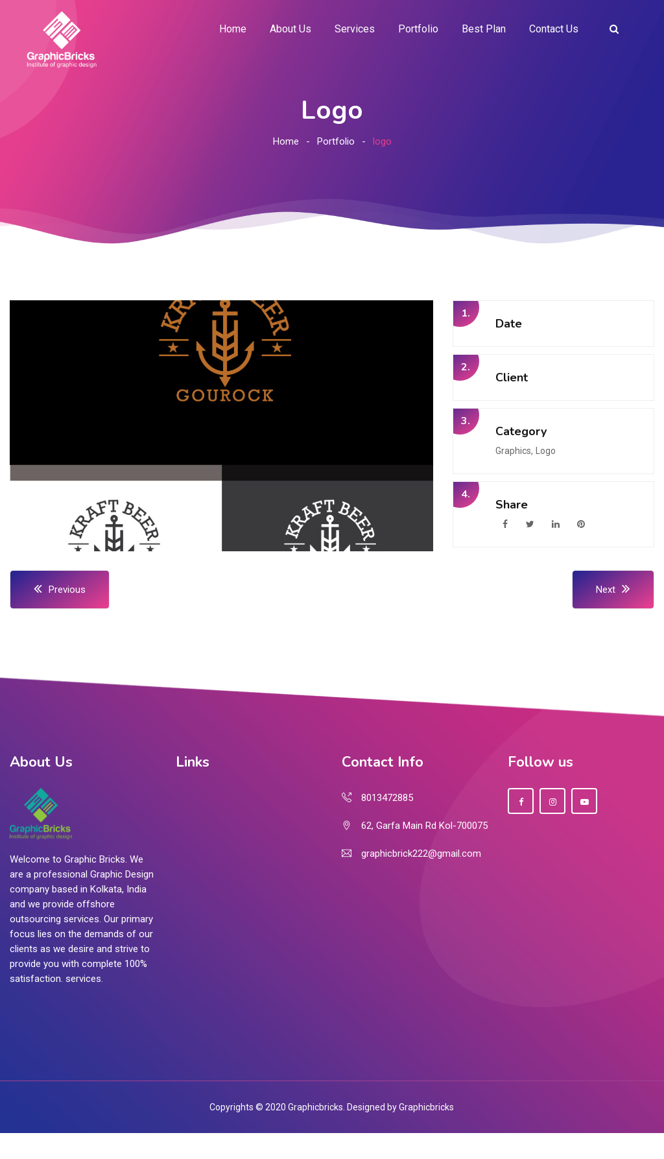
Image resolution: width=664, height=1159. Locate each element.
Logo (546, 451)
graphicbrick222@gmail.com (421, 853)
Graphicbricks (426, 1107)
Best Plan (484, 29)
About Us (290, 29)
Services (355, 29)
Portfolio (418, 29)
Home (232, 29)
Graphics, (514, 451)
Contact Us (553, 29)
